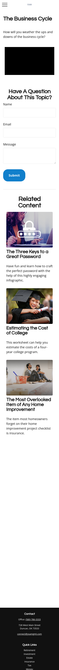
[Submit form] (14, 175)
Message (9, 144)
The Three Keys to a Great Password (27, 254)
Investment (29, 653)
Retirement (29, 650)
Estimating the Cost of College (27, 330)
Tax (29, 665)
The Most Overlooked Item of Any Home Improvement (28, 404)
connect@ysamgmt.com (29, 633)
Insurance (29, 661)
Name (7, 104)
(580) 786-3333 (33, 619)
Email (7, 124)
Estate (29, 657)
